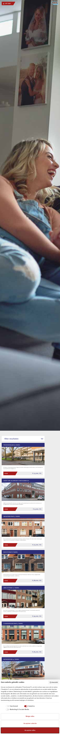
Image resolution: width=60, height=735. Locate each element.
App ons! (7, 3)
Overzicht (54, 682)
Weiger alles (30, 716)
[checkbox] (9, 706)
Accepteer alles (30, 730)
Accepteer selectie (30, 723)
